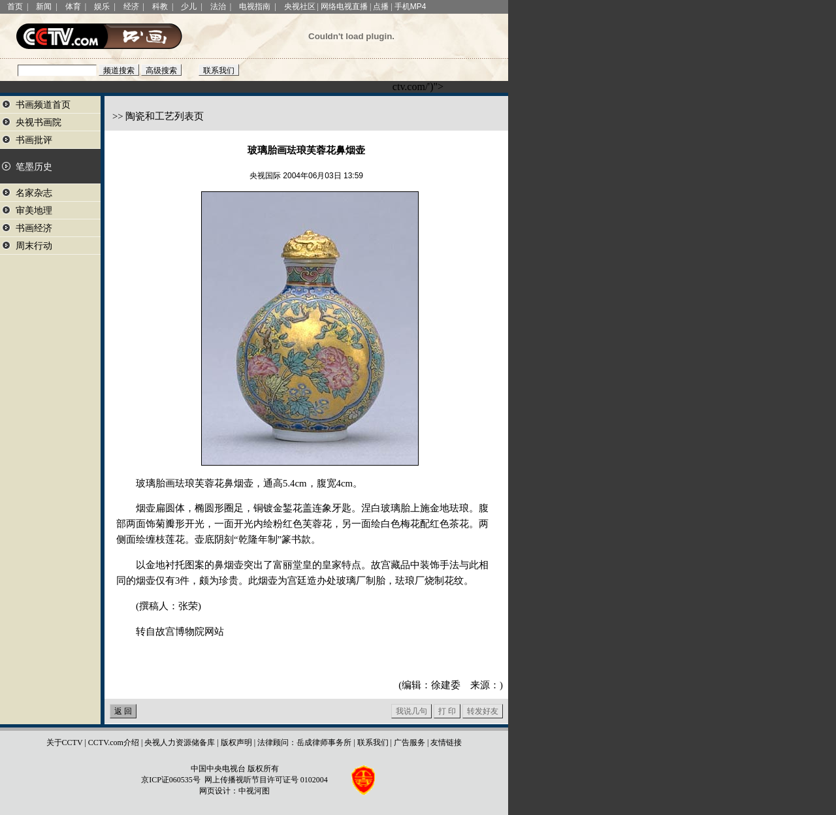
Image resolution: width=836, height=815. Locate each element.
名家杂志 (34, 193)
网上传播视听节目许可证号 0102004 (266, 779)
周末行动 (34, 246)
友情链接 (446, 742)
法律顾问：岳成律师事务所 (304, 742)
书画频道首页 (43, 105)
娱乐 (102, 6)
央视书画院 (38, 122)
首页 (15, 6)
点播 (381, 6)
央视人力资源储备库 (179, 742)
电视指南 (254, 6)
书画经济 (34, 228)
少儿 (189, 6)
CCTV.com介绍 (113, 742)
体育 (73, 6)
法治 (218, 6)
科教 (160, 6)
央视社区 (299, 6)
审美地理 (34, 211)
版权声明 (236, 742)
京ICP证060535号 (171, 779)
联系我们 (373, 742)
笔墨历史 (34, 167)
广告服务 (409, 742)
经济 (131, 6)
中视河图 (254, 790)
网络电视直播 (344, 6)
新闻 (44, 6)
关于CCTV (64, 742)
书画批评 (34, 140)
